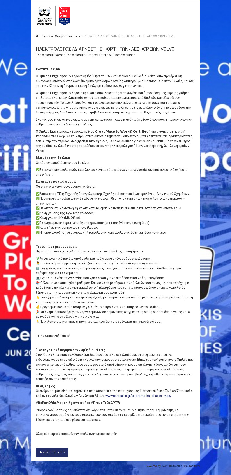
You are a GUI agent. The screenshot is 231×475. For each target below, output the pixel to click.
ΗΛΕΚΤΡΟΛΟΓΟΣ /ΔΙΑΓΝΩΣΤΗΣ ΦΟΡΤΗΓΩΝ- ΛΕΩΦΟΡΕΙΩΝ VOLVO (131, 36)
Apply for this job (52, 452)
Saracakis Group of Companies (59, 36)
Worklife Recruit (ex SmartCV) (181, 466)
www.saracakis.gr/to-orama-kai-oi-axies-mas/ (138, 396)
